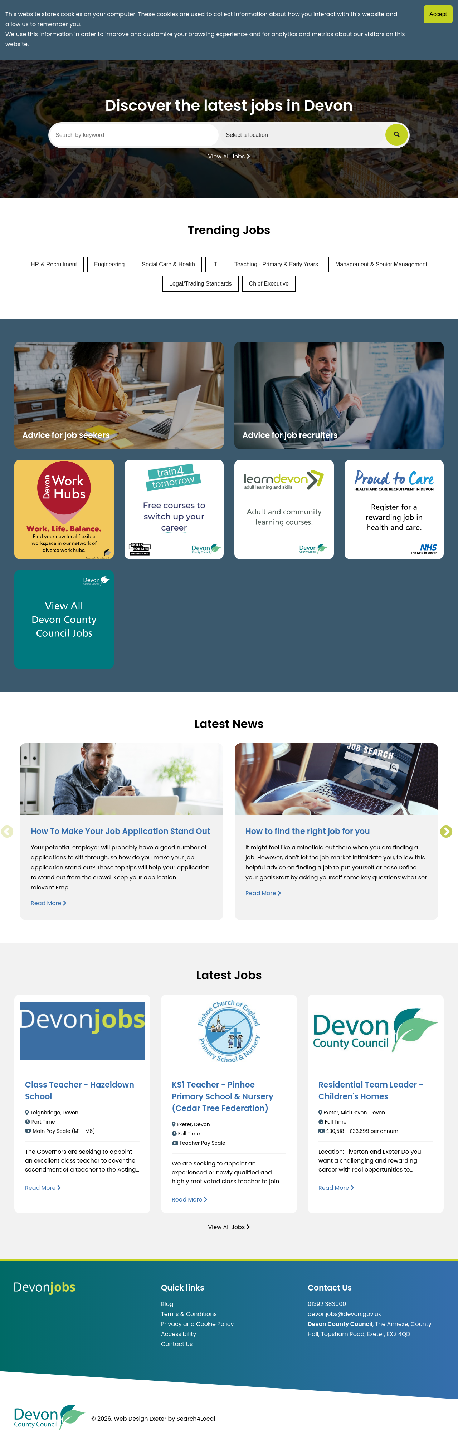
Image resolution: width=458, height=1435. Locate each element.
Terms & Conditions (189, 1314)
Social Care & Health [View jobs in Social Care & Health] (168, 264)
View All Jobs (229, 155)
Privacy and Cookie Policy (197, 1324)
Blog (167, 1304)
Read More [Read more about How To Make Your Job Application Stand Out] (49, 903)
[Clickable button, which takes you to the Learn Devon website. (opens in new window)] (284, 509)
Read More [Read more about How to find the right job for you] (263, 893)
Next (446, 832)
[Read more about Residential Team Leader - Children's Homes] (336, 1188)
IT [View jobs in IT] (214, 264)
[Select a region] (304, 135)
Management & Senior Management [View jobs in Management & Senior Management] (381, 264)
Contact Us (177, 1344)
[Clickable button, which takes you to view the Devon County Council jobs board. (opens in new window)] (64, 619)
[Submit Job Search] (398, 135)
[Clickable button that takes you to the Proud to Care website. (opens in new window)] (394, 509)
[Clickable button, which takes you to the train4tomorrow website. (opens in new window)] (174, 509)
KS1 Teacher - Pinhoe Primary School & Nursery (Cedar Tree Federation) (222, 1096)
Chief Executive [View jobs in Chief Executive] (269, 284)
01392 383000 (327, 1304)
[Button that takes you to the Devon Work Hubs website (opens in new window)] (64, 509)
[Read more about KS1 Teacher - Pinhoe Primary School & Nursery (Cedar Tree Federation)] (190, 1200)
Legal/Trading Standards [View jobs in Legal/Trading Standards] (200, 284)
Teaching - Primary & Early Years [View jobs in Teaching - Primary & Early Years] (276, 264)
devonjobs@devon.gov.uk (344, 1314)
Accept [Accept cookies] (438, 14)
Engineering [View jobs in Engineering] (109, 264)
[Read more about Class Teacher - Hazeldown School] (43, 1188)
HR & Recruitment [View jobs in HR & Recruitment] (54, 264)
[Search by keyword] (135, 135)
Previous (7, 832)
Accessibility (178, 1334)
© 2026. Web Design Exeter (128, 1419)
